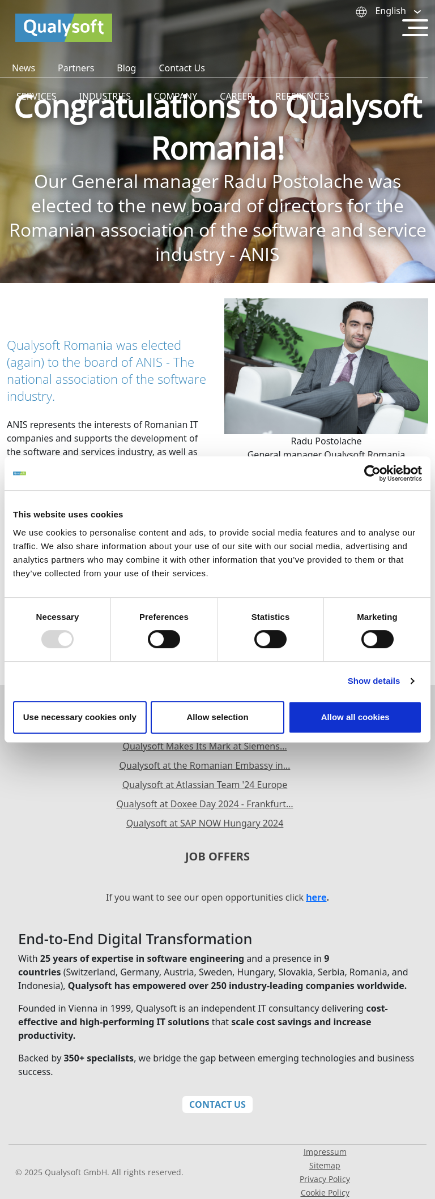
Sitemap (324, 1165)
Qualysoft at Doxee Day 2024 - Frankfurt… (204, 804)
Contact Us (181, 68)
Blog (126, 68)
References (302, 96)
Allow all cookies (355, 717)
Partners (76, 68)
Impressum (325, 1151)
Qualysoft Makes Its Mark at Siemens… (204, 746)
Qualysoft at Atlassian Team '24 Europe (205, 784)
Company (175, 96)
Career (236, 96)
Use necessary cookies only (80, 717)
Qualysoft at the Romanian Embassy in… (205, 765)
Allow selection (217, 717)
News (23, 68)
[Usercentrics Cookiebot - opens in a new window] (372, 473)
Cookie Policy (325, 1192)
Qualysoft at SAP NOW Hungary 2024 (205, 823)
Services (36, 96)
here (316, 897)
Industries (105, 96)
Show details (374, 681)
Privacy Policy (325, 1179)
